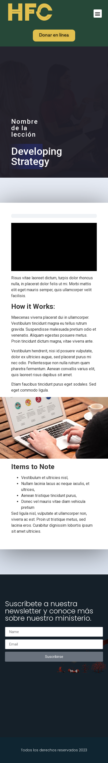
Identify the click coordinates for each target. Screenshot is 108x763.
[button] (98, 13)
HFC (29, 12)
